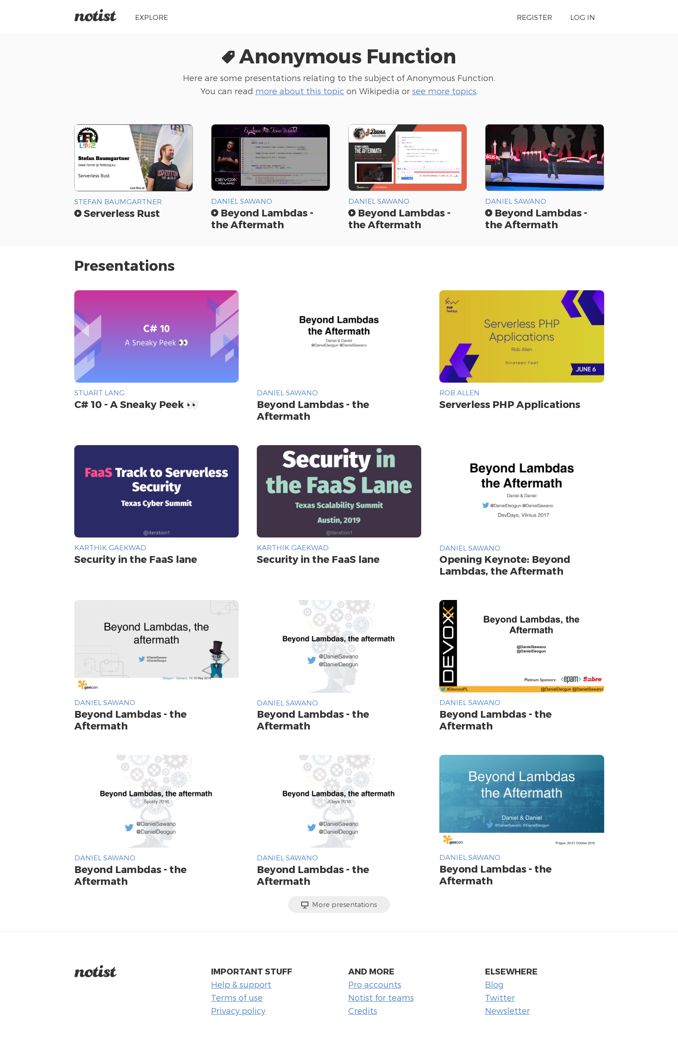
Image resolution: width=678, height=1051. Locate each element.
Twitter (500, 997)
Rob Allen (459, 392)
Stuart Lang (99, 392)
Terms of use (237, 997)
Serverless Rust (117, 213)
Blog (494, 984)
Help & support (241, 984)
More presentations (339, 905)
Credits (362, 1010)
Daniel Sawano (241, 201)
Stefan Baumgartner (118, 201)
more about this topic (299, 91)
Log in (582, 17)
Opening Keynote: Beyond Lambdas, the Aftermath (504, 564)
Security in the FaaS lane (135, 559)
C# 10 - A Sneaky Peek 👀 (136, 404)
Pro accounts (374, 984)
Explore (151, 17)
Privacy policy (238, 1010)
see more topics (444, 91)
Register (534, 17)
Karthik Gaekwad (110, 547)
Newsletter (507, 1010)
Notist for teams (381, 997)
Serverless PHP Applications (509, 404)
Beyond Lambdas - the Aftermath (262, 218)
